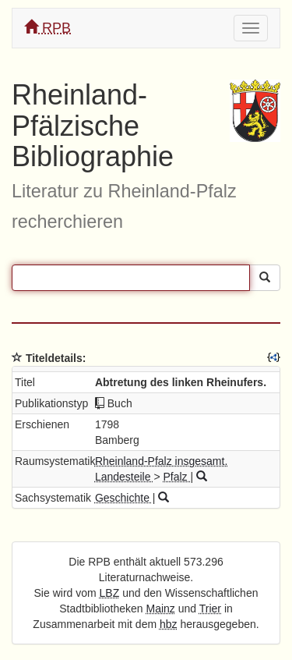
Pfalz (176, 476)
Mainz (160, 608)
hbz (169, 624)
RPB (47, 28)
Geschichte (124, 497)
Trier (210, 608)
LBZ (110, 593)
